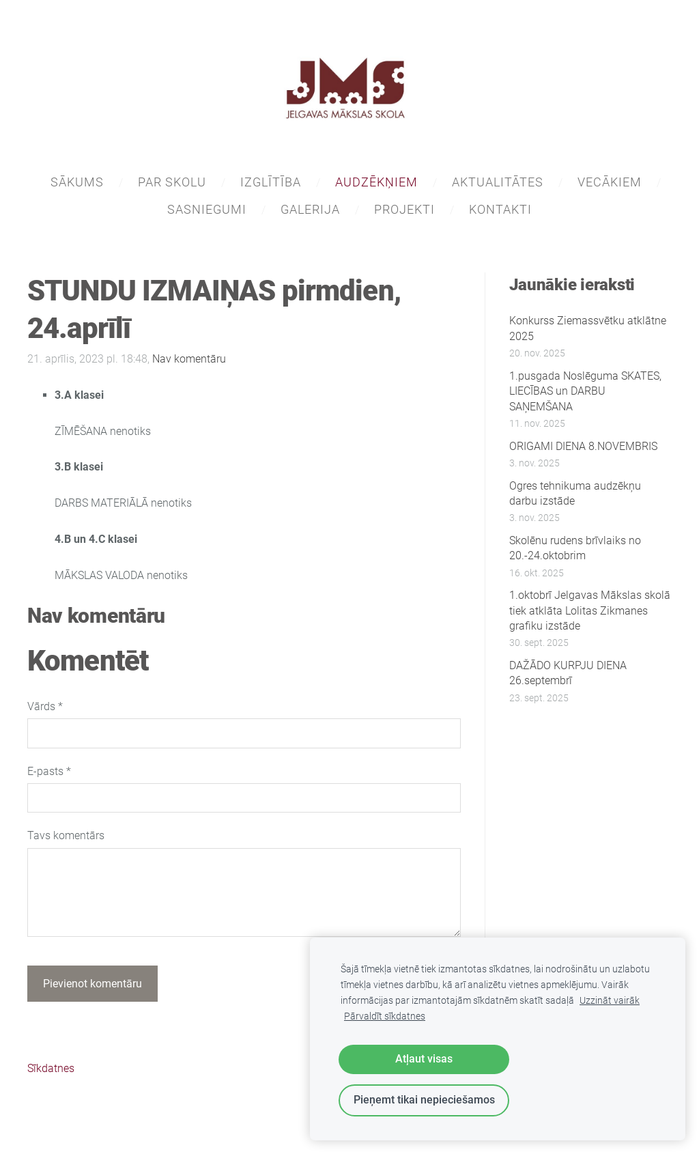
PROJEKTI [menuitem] (404, 209)
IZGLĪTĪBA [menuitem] (270, 182)
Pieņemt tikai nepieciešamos (424, 1099)
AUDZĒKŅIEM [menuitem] (376, 182)
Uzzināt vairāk (610, 1001)
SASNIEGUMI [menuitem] (206, 209)
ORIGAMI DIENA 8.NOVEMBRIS (583, 446)
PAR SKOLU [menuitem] (172, 182)
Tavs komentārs (65, 835)
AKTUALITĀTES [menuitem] (497, 182)
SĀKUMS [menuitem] (77, 182)
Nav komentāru (189, 358)
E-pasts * (49, 771)
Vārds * (45, 706)
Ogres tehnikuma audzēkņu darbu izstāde (575, 493)
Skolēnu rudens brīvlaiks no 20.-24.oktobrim (575, 548)
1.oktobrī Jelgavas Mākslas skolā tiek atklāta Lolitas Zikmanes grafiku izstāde (589, 610)
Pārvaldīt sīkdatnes (384, 1016)
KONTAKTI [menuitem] (500, 209)
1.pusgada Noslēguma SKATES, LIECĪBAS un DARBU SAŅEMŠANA (585, 391)
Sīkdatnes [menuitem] (50, 1068)
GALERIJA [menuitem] (310, 209)
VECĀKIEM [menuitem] (609, 182)
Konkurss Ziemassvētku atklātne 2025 (587, 328)
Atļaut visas (424, 1058)
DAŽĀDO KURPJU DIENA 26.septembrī (568, 673)
